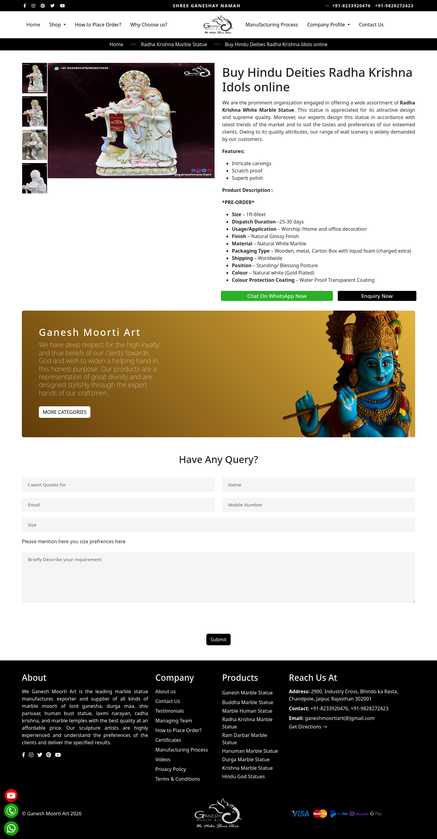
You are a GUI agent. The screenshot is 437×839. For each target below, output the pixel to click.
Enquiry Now (377, 295)
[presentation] (68, 622)
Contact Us (371, 24)
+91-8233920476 (351, 6)
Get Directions (308, 726)
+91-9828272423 (394, 6)
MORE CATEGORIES (64, 412)
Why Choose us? (148, 24)
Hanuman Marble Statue (250, 751)
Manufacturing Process (272, 24)
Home (33, 24)
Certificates (168, 740)
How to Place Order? (98, 24)
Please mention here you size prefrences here (74, 542)
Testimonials (169, 711)
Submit (218, 640)
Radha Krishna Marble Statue (174, 44)
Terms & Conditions (177, 779)
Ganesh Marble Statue (247, 692)
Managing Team (173, 720)
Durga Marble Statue (245, 759)
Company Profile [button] (326, 24)
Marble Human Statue (247, 711)
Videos (163, 759)
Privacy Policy (170, 769)
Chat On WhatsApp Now (277, 295)
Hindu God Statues (243, 776)
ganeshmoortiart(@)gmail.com (339, 718)
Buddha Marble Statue (247, 702)
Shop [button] (55, 24)
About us (165, 691)
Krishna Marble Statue (247, 768)
